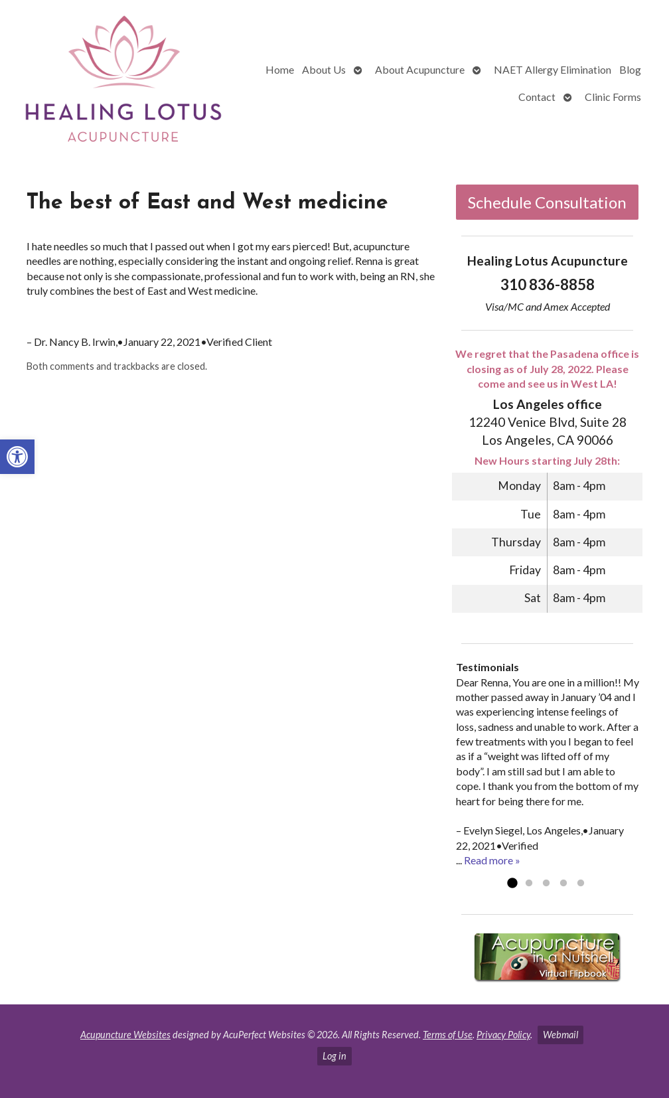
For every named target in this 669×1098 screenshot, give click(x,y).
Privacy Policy (503, 1034)
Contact (537, 96)
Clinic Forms (613, 96)
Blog (630, 69)
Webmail (560, 1034)
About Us (324, 69)
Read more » (492, 860)
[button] (17, 456)
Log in (334, 1055)
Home (279, 69)
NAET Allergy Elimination (552, 69)
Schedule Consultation (547, 202)
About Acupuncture (420, 69)
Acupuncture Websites (125, 1034)
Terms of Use (448, 1034)
